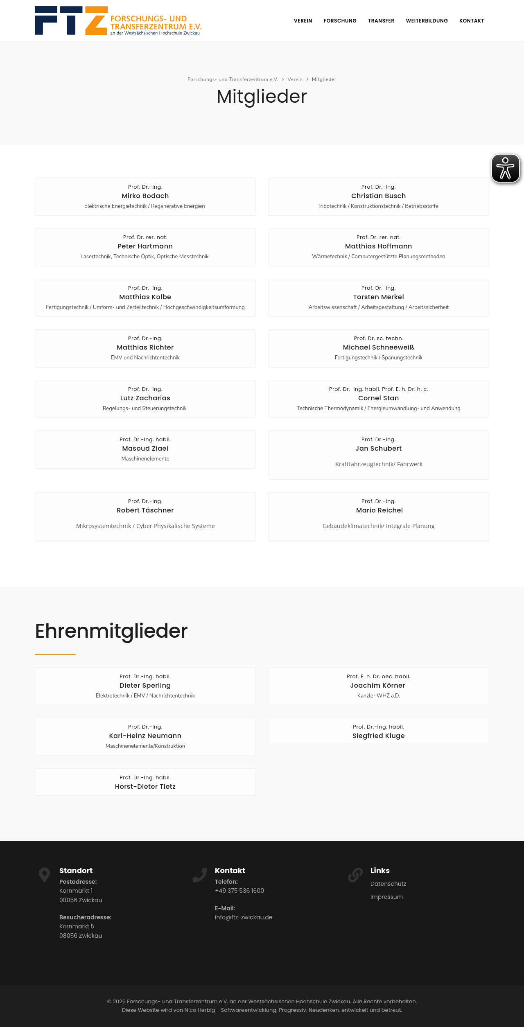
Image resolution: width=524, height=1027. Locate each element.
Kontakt (471, 20)
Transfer (381, 20)
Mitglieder (324, 79)
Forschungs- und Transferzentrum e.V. (232, 79)
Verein (303, 20)
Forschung (340, 20)
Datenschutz (388, 884)
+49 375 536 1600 (239, 891)
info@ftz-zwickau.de (243, 917)
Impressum (386, 897)
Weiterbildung (427, 20)
